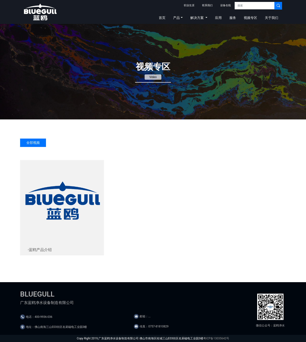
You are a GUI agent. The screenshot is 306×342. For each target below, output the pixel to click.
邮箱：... (145, 316)
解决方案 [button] (197, 18)
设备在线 (225, 5)
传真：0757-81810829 (154, 326)
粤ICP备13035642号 (216, 338)
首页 (162, 18)
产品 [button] (176, 18)
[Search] (254, 5)
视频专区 (250, 18)
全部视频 (33, 143)
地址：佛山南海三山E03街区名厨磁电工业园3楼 (56, 327)
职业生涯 (189, 5)
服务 (232, 18)
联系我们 (207, 5)
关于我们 (271, 18)
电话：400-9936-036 (39, 317)
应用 (218, 18)
